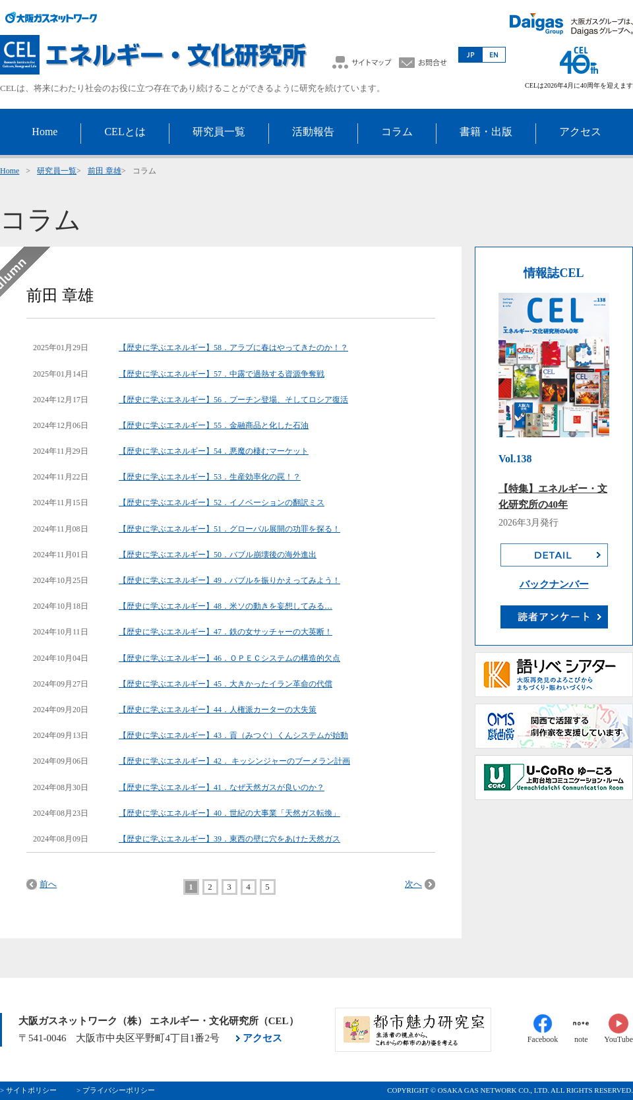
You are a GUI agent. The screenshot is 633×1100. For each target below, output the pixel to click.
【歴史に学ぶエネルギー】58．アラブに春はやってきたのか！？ (233, 347)
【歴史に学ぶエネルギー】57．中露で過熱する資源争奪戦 (221, 374)
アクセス (262, 1038)
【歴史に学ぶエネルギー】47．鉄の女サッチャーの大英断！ (225, 631)
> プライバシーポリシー (115, 1090)
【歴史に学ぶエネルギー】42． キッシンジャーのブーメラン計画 (234, 761)
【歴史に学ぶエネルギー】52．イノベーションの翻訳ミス (221, 502)
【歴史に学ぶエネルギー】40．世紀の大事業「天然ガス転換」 (229, 813)
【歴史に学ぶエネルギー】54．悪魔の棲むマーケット (214, 451)
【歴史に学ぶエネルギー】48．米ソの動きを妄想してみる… (225, 606)
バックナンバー (554, 584)
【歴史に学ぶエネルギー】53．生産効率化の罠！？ (210, 476)
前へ (48, 884)
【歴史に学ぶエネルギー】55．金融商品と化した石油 (214, 425)
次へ (413, 884)
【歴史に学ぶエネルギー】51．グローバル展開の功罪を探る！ (229, 529)
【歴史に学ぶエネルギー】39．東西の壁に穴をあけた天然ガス (229, 838)
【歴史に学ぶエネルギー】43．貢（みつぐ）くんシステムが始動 (233, 735)
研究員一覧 (56, 170)
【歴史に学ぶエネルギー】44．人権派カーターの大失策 (217, 709)
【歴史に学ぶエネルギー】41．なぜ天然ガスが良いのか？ (221, 787)
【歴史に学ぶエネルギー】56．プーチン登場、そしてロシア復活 (233, 399)
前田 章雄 (104, 170)
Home (9, 170)
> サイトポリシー (28, 1090)
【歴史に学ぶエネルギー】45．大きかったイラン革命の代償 (225, 683)
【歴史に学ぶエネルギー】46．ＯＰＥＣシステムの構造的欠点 (229, 658)
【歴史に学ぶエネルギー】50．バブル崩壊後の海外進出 (217, 554)
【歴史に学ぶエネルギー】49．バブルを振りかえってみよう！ (229, 580)
